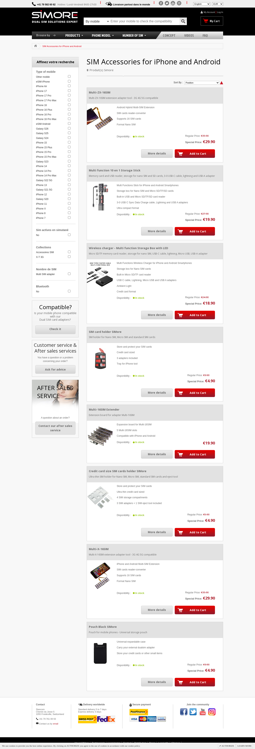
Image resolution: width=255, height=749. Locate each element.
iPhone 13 (41, 185)
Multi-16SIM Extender (104, 409)
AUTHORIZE (227, 746)
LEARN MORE (244, 746)
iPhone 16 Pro (43, 114)
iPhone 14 (41, 166)
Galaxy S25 (42, 133)
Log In (220, 12)
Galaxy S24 (42, 138)
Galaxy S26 (42, 128)
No (37, 235)
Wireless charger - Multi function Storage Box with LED (128, 248)
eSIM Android (43, 124)
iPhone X (41, 208)
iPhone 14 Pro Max (46, 175)
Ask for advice (55, 369)
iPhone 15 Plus (44, 147)
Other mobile (43, 77)
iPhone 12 (41, 194)
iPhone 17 (41, 91)
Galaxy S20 (42, 199)
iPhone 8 (40, 213)
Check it (55, 329)
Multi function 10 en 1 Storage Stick (114, 170)
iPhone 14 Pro (43, 171)
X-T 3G (40, 257)
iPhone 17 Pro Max (46, 100)
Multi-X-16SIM (99, 549)
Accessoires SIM (45, 252)
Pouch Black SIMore (103, 627)
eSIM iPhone (43, 81)
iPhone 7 (40, 218)
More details (157, 153)
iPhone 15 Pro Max (46, 156)
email (55, 723)
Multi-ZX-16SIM (99, 92)
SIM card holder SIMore (105, 332)
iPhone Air (41, 86)
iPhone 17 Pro (43, 95)
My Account (209, 12)
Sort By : (178, 82)
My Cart (215, 21)
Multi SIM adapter (45, 274)
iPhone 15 (41, 142)
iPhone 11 (41, 203)
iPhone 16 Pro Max (46, 119)
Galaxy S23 (42, 161)
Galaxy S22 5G (44, 180)
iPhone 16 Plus (44, 109)
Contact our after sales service (55, 428)
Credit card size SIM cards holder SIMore (117, 471)
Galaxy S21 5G (44, 189)
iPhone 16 (41, 105)
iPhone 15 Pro (43, 152)
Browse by (47, 35)
